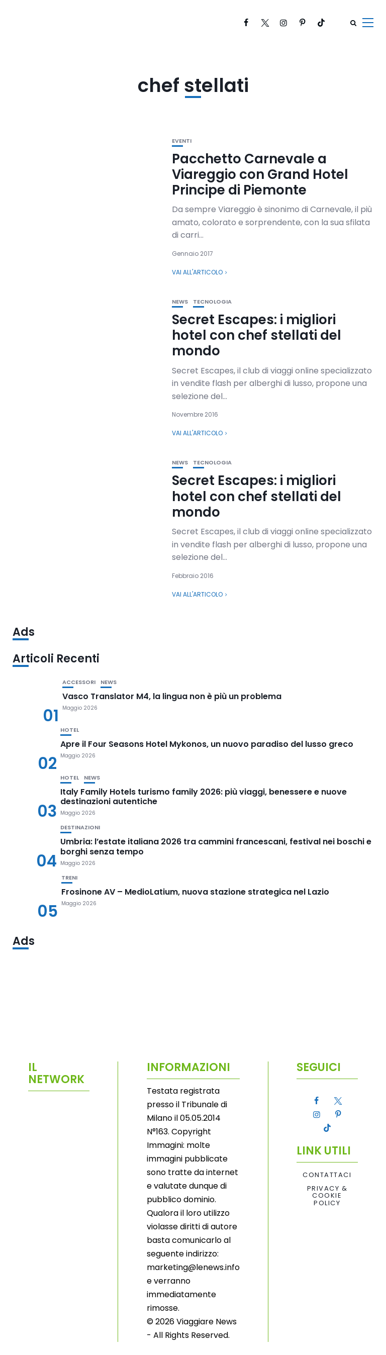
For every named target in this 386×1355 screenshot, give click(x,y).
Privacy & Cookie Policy (327, 1196)
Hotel (69, 730)
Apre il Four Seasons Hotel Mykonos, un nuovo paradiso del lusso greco (206, 744)
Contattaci (327, 1175)
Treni (69, 878)
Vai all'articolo (197, 272)
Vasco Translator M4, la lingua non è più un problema (171, 696)
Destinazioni (80, 827)
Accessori (78, 682)
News (180, 302)
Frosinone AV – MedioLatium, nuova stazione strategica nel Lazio (195, 892)
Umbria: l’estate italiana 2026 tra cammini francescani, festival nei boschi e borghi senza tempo (215, 846)
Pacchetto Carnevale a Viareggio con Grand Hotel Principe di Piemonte (260, 174)
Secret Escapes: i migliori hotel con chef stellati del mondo (256, 335)
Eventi (181, 141)
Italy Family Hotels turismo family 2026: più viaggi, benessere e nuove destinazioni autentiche (203, 796)
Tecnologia (212, 302)
